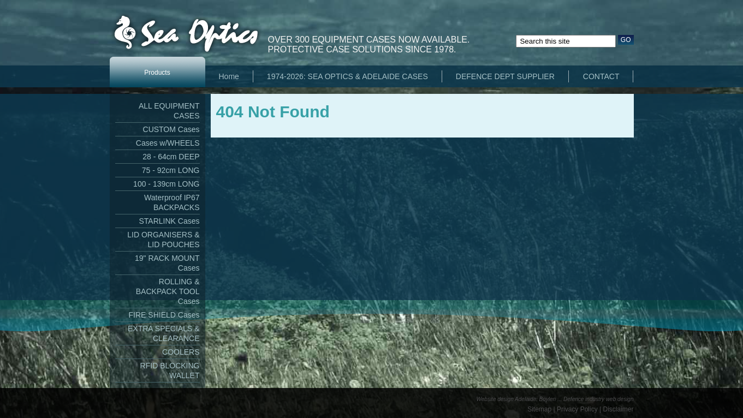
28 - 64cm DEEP (170, 156)
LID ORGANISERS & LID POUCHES (163, 239)
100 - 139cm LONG (166, 184)
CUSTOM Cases (171, 129)
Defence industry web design (598, 399)
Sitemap (539, 409)
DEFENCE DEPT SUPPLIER (505, 76)
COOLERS (180, 352)
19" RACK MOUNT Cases (167, 263)
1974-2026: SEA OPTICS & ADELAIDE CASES (347, 76)
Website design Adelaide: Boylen (516, 399)
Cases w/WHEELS (168, 143)
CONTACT (601, 76)
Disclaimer (618, 409)
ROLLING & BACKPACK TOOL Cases (168, 291)
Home (229, 76)
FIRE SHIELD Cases (164, 314)
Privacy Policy (577, 409)
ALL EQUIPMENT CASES (169, 110)
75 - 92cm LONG (171, 170)
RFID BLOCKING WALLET (170, 370)
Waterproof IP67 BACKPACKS (171, 202)
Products (157, 72)
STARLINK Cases (169, 221)
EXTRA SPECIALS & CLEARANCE (164, 333)
